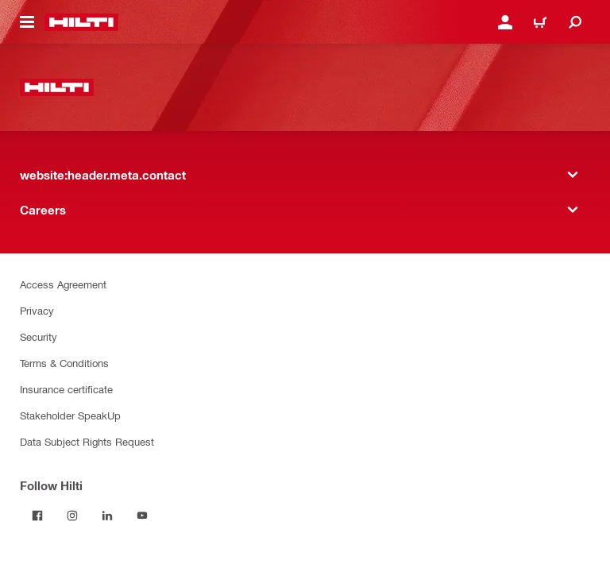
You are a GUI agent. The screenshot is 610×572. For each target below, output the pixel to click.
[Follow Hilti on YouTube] (142, 515)
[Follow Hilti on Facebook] (37, 515)
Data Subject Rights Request (87, 441)
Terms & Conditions (64, 363)
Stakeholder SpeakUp (70, 415)
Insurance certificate (66, 389)
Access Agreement (63, 284)
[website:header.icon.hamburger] (27, 22)
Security (38, 336)
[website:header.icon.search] (575, 22)
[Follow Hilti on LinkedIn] (107, 515)
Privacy (37, 310)
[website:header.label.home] (81, 22)
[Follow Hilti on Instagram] (72, 515)
